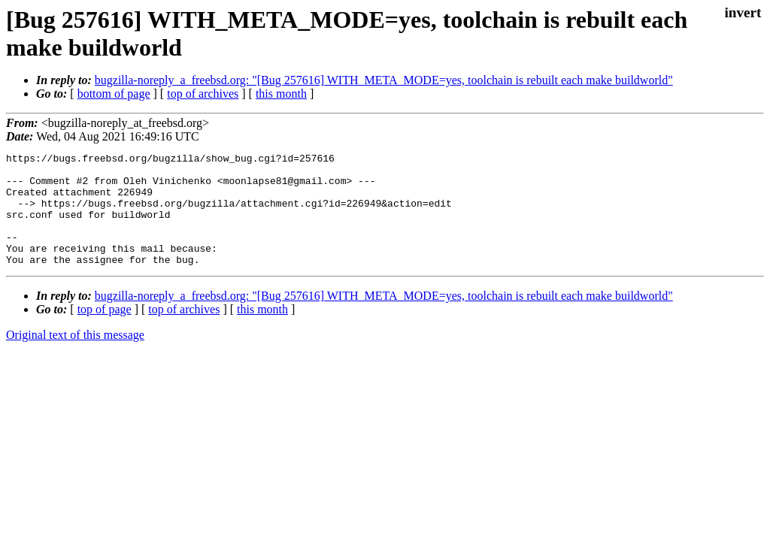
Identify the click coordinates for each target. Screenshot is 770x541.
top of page (104, 331)
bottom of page (113, 93)
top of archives (202, 93)
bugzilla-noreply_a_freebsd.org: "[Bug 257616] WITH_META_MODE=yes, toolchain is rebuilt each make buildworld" (384, 80)
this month (281, 93)
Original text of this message (75, 357)
